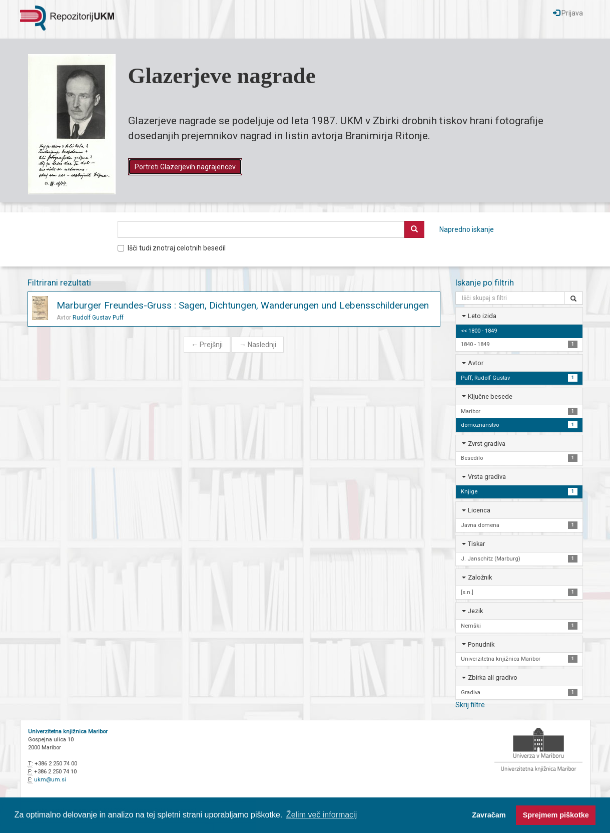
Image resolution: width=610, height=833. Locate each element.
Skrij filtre (470, 705)
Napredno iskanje (466, 229)
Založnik (480, 577)
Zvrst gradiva (486, 443)
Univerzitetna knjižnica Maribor (68, 731)
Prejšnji (207, 345)
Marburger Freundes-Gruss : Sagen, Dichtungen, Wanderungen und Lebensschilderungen (243, 305)
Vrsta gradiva (487, 476)
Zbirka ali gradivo (492, 677)
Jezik (475, 611)
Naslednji (257, 345)
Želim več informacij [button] (321, 814)
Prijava (568, 13)
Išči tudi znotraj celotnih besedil (172, 248)
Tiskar (476, 543)
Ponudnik (481, 644)
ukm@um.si (50, 779)
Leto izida (482, 316)
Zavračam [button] (488, 815)
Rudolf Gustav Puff (98, 317)
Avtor (475, 363)
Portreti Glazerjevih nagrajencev (185, 167)
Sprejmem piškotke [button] (556, 815)
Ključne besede (490, 396)
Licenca (479, 510)
